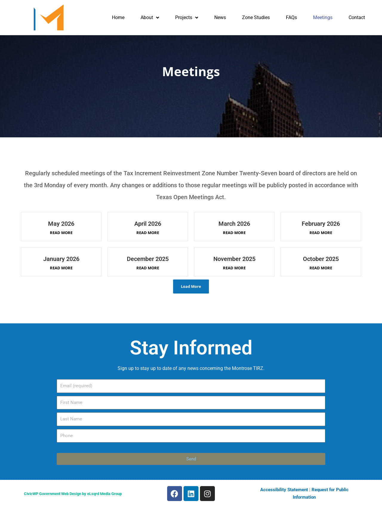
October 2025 (321, 258)
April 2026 (147, 223)
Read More (61, 232)
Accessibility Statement (284, 489)
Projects (186, 17)
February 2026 (321, 223)
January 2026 (61, 258)
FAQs (291, 17)
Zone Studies (256, 17)
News (220, 17)
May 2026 (61, 223)
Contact (357, 17)
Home (118, 17)
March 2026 (234, 223)
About (150, 17)
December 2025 (148, 258)
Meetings (322, 17)
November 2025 (234, 258)
